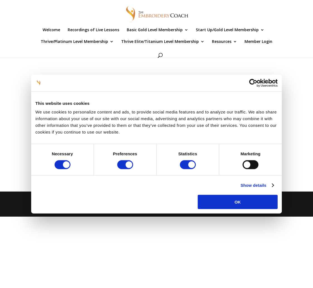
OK (237, 202)
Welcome (51, 30)
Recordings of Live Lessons (93, 30)
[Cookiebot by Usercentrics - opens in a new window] (253, 83)
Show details (253, 185)
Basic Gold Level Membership (155, 30)
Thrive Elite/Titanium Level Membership (160, 42)
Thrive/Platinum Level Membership (74, 42)
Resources (221, 42)
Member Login (258, 42)
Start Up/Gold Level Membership (227, 30)
